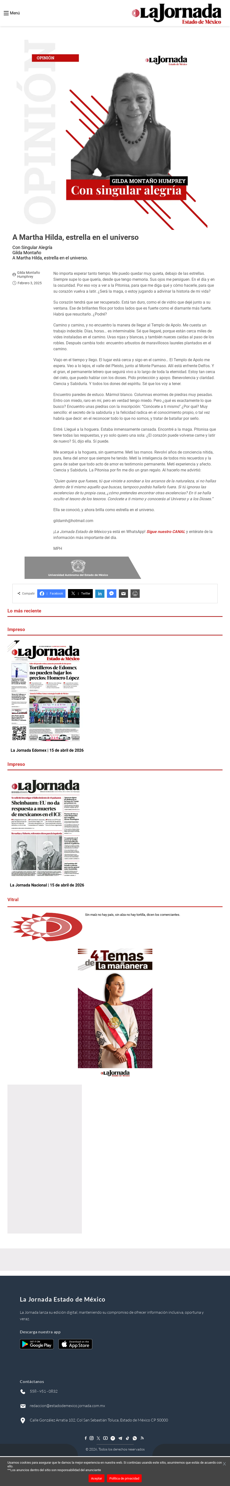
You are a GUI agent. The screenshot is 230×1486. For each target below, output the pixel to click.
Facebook (51, 593)
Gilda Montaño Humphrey (28, 275)
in (100, 593)
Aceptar (96, 1478)
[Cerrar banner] (224, 1464)
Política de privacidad (124, 1478)
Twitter (80, 593)
